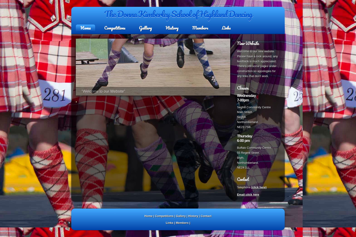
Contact (206, 216)
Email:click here (248, 194)
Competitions (114, 28)
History (172, 28)
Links (226, 28)
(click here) (259, 187)
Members (200, 28)
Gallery (145, 28)
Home (85, 28)
